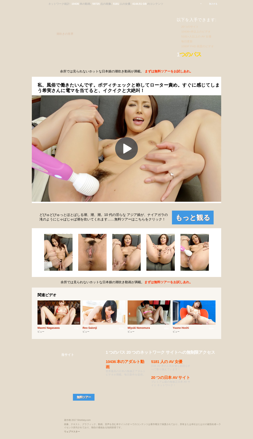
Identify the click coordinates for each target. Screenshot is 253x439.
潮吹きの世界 (64, 33)
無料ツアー (84, 397)
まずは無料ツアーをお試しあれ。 (169, 71)
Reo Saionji (90, 327)
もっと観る (192, 217)
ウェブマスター (72, 431)
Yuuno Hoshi (181, 327)
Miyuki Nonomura (139, 327)
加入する (213, 4)
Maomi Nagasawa (48, 327)
